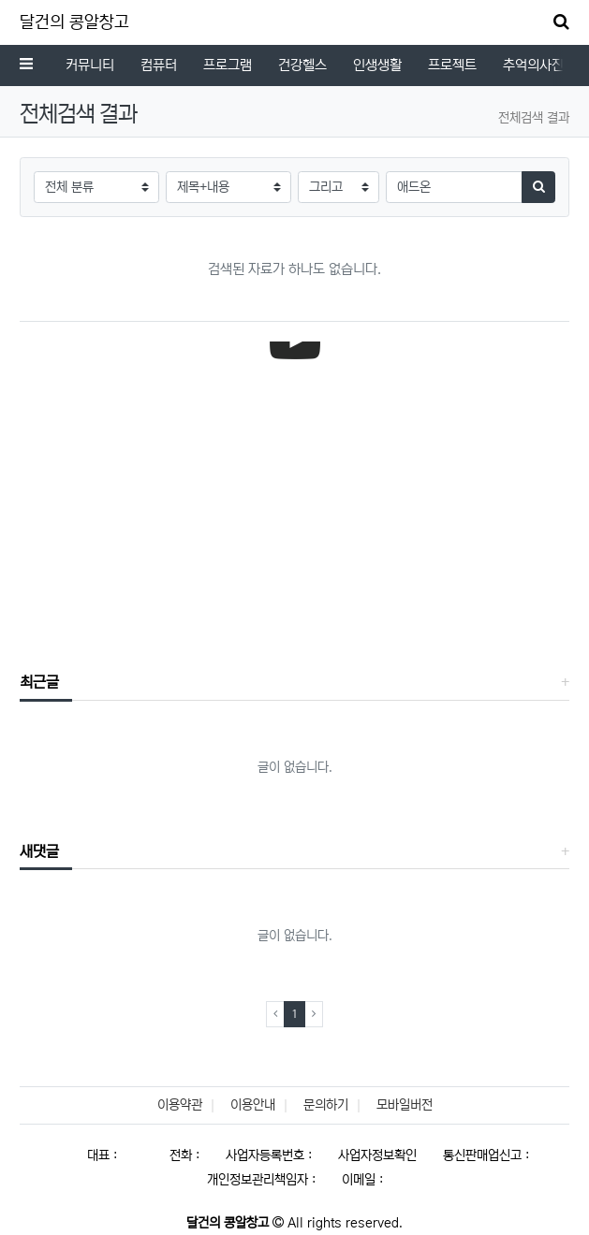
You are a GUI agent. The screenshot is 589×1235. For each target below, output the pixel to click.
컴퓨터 (158, 65)
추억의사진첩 (539, 65)
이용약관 (179, 1104)
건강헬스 (302, 65)
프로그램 (227, 65)
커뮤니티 (90, 65)
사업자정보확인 (377, 1155)
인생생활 (377, 65)
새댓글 (39, 851)
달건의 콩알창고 (74, 22)
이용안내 (252, 1104)
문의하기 (325, 1104)
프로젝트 (452, 65)
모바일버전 (404, 1104)
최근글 (39, 682)
